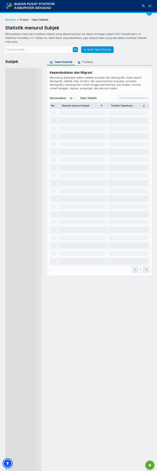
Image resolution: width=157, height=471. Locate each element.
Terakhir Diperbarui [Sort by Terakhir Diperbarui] (128, 105)
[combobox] (73, 98)
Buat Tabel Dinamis (97, 49)
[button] (7, 463)
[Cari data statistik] (143, 6)
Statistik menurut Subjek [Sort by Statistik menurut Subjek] (82, 105)
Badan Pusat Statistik (34, 4)
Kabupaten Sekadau (32, 8)
